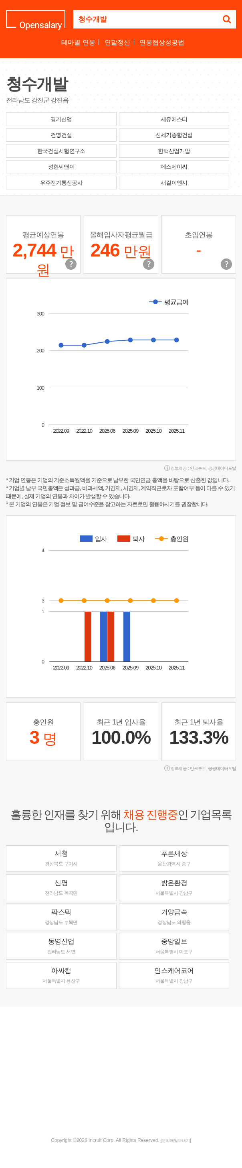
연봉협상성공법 (161, 42)
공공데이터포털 (222, 468)
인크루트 (198, 468)
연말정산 (117, 42)
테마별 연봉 (78, 42)
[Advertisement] (124, 1071)
